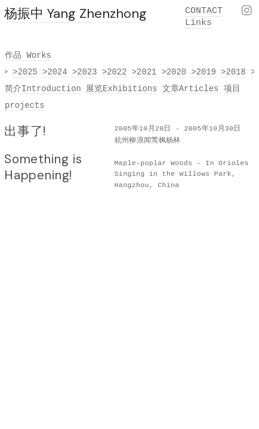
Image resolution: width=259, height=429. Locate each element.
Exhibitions (130, 89)
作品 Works (28, 55)
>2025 (25, 72)
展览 (94, 89)
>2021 (145, 72)
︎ (246, 12)
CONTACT (204, 11)
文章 (170, 89)
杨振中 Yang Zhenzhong (75, 13)
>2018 (233, 72)
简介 (13, 89)
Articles (198, 89)
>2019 (204, 72)
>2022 (115, 72)
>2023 (85, 72)
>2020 (174, 72)
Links (198, 23)
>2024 (55, 72)
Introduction (51, 89)
